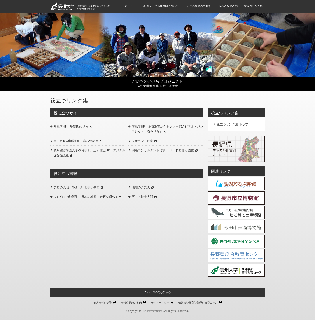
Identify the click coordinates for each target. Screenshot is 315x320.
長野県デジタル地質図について (160, 6)
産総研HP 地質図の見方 (73, 126)
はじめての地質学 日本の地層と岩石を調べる (87, 196)
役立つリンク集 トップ (230, 124)
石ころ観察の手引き (199, 6)
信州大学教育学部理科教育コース (198, 302)
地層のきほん (143, 187)
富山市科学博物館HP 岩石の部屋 (78, 141)
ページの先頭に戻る (157, 292)
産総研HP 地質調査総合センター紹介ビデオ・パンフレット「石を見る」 (167, 128)
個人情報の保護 (102, 302)
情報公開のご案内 (131, 302)
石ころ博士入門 (144, 196)
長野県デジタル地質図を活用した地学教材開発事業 (95, 7)
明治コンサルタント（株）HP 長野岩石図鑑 (165, 150)
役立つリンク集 (253, 6)
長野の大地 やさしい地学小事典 (78, 187)
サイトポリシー (160, 302)
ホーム (129, 6)
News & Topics (228, 6)
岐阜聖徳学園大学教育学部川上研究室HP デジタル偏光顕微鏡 (89, 152)
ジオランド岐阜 (144, 141)
